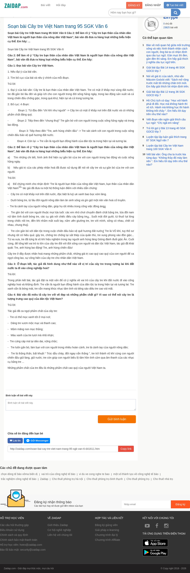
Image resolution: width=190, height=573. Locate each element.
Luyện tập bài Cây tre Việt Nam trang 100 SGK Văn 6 (164, 147)
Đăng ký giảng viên (106, 525)
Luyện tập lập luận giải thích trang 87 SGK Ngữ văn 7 (166, 138)
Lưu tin (15, 440)
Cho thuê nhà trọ (163, 478)
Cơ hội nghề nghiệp (59, 529)
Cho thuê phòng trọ (138, 478)
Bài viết (45, 5)
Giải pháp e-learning (107, 529)
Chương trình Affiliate (107, 539)
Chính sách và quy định (14, 534)
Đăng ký (134, 5)
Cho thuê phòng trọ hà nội (67, 478)
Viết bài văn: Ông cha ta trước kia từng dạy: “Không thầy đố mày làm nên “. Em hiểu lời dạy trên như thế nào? (167, 159)
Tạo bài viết (175, 5)
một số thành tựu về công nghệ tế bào (135, 474)
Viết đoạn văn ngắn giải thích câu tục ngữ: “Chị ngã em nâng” (166, 121)
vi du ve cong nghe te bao (94, 474)
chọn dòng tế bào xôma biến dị (19, 474)
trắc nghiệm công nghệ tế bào (18, 478)
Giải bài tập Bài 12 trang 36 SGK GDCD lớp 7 (165, 93)
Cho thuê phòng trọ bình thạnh (105, 478)
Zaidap (44, 478)
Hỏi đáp (61, 5)
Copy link (125, 448)
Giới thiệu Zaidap (58, 525)
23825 (166, 27)
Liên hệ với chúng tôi (60, 534)
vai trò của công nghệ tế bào (58, 474)
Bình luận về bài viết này (19, 395)
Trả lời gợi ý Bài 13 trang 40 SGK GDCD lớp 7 (166, 130)
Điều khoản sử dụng (12, 529)
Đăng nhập (153, 5)
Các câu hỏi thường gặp (14, 525)
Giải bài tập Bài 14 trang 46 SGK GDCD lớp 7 (165, 69)
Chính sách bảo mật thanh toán (18, 539)
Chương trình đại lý (106, 534)
